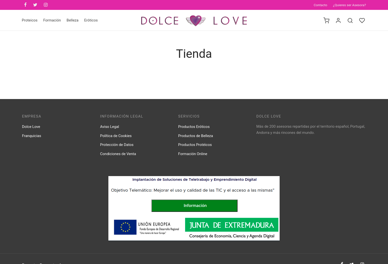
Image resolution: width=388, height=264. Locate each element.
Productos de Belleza (195, 136)
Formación (52, 20)
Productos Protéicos (195, 144)
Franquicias (31, 136)
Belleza (72, 20)
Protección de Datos (117, 144)
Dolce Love (31, 126)
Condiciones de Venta (118, 154)
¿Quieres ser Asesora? (349, 5)
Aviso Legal (109, 126)
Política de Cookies (116, 136)
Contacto (320, 5)
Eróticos (91, 20)
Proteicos (30, 20)
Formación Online (192, 154)
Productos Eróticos (194, 126)
